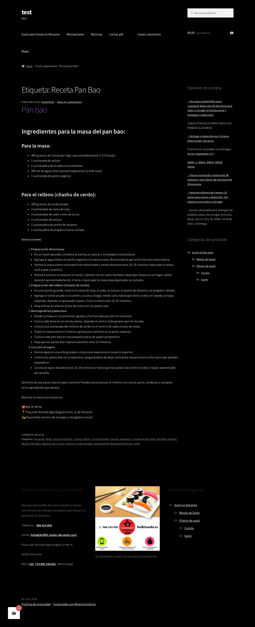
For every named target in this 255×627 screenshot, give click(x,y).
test (27, 12)
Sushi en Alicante (202, 252)
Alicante (39, 439)
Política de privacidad (36, 604)
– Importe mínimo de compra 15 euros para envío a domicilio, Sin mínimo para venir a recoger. (207, 197)
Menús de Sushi (206, 259)
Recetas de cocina (53, 443)
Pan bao (34, 109)
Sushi (204, 279)
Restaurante (75, 34)
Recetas (39, 434)
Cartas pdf (116, 34)
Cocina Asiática (62, 439)
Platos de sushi (206, 266)
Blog (48, 439)
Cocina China (82, 439)
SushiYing (47, 102)
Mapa (25, 51)
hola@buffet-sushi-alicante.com (54, 535)
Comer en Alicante (144, 439)
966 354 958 (44, 525)
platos (172, 439)
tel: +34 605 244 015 (42, 564)
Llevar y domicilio (149, 34)
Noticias (96, 34)
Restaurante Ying (121, 443)
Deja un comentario (69, 102)
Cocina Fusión (100, 439)
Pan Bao (162, 439)
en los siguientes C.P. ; (201, 154)
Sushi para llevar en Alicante (41, 34)
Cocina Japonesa (121, 439)
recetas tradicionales (79, 443)
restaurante (101, 443)
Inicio (29, 66)
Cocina (205, 273)
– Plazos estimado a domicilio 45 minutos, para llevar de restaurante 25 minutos (209, 179)
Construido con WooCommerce (74, 604)
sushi (136, 443)
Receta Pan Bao (31, 443)
